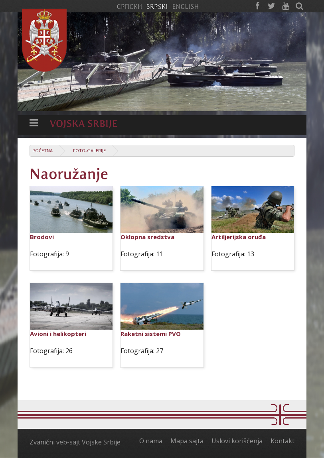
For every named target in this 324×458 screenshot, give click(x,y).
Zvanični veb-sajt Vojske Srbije (75, 442)
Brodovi (42, 237)
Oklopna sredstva (147, 237)
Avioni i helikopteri (58, 334)
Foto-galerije (89, 150)
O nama (150, 440)
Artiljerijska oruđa (238, 237)
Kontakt (282, 440)
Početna (42, 150)
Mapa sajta (186, 440)
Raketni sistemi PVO (151, 334)
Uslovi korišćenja (237, 440)
